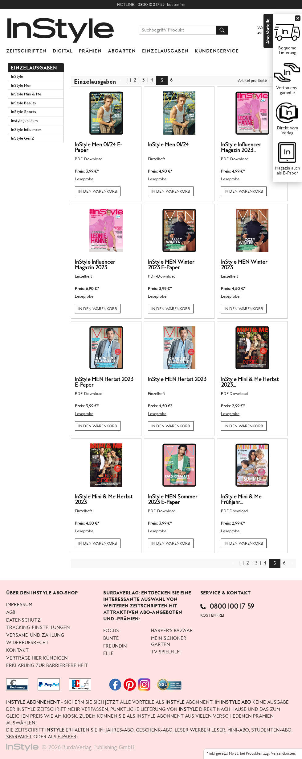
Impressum (19, 605)
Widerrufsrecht (27, 643)
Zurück (120, 79)
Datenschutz (23, 620)
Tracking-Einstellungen (38, 628)
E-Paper (67, 737)
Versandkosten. (283, 753)
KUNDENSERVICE (217, 51)
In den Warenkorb (97, 191)
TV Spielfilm (166, 652)
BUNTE (111, 638)
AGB (10, 612)
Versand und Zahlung (35, 635)
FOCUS (111, 631)
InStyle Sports (23, 112)
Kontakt (17, 650)
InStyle (17, 76)
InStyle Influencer (26, 130)
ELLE (108, 654)
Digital (63, 51)
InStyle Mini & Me (26, 94)
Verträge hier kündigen (37, 658)
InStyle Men (21, 85)
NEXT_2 (179, 79)
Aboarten (122, 51)
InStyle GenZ (22, 138)
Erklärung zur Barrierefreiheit (47, 666)
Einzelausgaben (165, 51)
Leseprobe (84, 179)
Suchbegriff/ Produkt (162, 30)
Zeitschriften (26, 51)
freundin (115, 646)
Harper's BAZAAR (172, 631)
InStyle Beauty (23, 103)
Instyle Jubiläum (24, 121)
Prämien (90, 51)
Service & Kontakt (225, 593)
